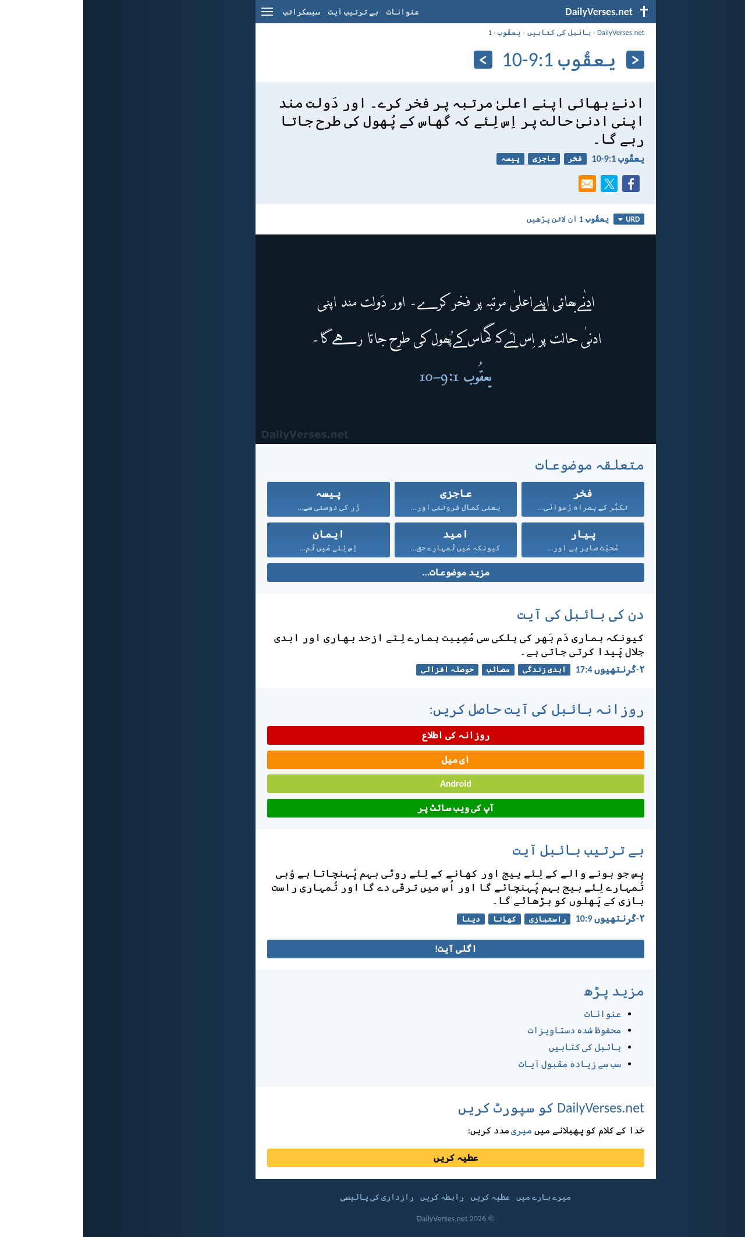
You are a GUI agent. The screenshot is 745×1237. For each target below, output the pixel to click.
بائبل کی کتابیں (476, 32)
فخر (492, 158)
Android (372, 783)
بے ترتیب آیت (270, 12)
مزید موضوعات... (372, 572)
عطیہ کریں (372, 1157)
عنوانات (319, 12)
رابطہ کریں (359, 1197)
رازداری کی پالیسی (294, 1197)
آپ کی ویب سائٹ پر (372, 807)
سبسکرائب (218, 12)
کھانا (421, 919)
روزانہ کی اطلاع (372, 735)
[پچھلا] (552, 60)
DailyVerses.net (537, 32)
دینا (387, 919)
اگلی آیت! (372, 948)
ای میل (373, 759)
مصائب (415, 669)
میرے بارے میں (460, 1197)
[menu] (184, 16)
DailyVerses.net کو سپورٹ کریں (468, 1107)
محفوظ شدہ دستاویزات (491, 1030)
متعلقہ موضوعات (506, 464)
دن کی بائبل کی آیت (497, 614)
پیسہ (427, 158)
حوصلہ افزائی (364, 669)
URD (545, 219)
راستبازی (464, 919)
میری (438, 1130)
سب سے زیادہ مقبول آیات (486, 1063)
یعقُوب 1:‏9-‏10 (535, 158)
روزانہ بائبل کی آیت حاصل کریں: (453, 709)
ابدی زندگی (461, 669)
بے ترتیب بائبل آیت (495, 849)
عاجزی (461, 158)
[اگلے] (400, 60)
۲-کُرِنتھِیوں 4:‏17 (526, 669)
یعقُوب (426, 32)
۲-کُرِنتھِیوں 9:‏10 (526, 918)
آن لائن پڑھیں (484, 219)
